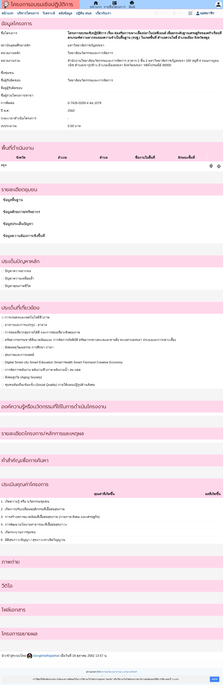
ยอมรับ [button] (214, 679)
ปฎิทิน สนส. (84, 13)
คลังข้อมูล (65, 13)
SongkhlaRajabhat (43, 655)
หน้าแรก (7, 13)
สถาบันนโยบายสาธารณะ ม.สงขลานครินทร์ (119, 672)
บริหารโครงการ (28, 13)
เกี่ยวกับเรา (103, 13)
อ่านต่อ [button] (175, 679)
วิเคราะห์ (49, 13)
